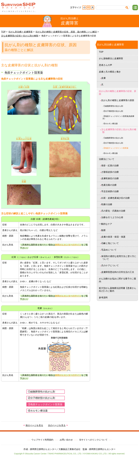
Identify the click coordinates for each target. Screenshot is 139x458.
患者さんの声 (105, 65)
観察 (103, 230)
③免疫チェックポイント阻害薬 (45, 404)
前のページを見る (34, 425)
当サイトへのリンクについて (93, 440)
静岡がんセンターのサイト (68, 245)
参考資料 (103, 297)
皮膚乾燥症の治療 (110, 178)
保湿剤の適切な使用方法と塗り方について (118, 257)
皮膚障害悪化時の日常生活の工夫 (117, 272)
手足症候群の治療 (110, 191)
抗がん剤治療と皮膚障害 (20, 32)
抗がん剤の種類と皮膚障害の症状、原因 (117, 92)
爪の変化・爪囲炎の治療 (113, 211)
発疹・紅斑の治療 (110, 165)
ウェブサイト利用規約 (42, 440)
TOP (3, 32)
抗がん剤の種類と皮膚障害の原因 (117, 100)
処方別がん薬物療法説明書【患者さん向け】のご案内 (117, 289)
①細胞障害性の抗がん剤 (41, 391)
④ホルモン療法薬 (38, 410)
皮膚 (103, 78)
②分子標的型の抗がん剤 (41, 398)
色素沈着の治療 (109, 185)
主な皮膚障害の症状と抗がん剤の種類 (19, 36)
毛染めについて (109, 250)
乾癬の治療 (106, 204)
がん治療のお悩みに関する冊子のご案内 (117, 280)
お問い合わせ (66, 440)
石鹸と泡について (110, 243)
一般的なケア (105, 224)
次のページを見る (57, 425)
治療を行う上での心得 (112, 217)
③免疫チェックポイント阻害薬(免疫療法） (118, 117)
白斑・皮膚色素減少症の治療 (115, 198)
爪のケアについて (110, 265)
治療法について (106, 159)
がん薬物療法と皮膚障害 (111, 58)
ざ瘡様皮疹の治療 (110, 172)
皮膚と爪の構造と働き (110, 72)
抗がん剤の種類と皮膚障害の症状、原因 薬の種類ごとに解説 (66, 32)
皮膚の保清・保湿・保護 (113, 237)
